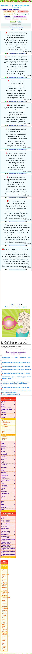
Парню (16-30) (5, 539)
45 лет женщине (5, 521)
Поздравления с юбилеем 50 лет (8, 550)
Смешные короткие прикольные (5, 636)
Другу (10, 9)
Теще (2, 505)
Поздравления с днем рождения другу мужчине (15, 374)
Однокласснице (5, 481)
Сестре (3, 497)
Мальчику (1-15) (5, 535)
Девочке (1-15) (5, 529)
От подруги (25, 14)
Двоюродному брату (6, 410)
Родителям (4, 492)
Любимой (3, 464)
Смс (2, 499)
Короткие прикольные (5, 589)
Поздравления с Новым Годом (4, 568)
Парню (3, 484)
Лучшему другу (7, 14)
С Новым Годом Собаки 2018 (4, 649)
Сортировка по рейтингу (16, 27)
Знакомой (3, 448)
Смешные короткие (4, 586)
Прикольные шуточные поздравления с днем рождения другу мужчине (16, 392)
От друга (16, 14)
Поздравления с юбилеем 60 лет (8, 556)
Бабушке (3, 402)
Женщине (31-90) (5, 534)
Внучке (3, 407)
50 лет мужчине (5, 524)
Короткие (4, 577)
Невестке (3, 478)
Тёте (2, 504)
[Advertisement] (16, 288)
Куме (2, 460)
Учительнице (4, 507)
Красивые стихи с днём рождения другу (17, 53)
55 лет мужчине (5, 527)
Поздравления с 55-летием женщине (6, 547)
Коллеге (3, 452)
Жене (2, 444)
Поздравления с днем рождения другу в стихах (15, 383)
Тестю (2, 502)
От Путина (4, 571)
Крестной (3, 457)
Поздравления (4, 9)
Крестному (4, 459)
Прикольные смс (5, 594)
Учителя (3, 509)
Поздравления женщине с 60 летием (8, 541)
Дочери (3, 418)
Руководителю (5, 494)
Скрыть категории (8, 512)
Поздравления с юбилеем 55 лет (8, 553)
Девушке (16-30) (5, 532)
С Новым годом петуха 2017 (4, 641)
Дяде (2, 443)
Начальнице (4, 476)
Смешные (13, 21)
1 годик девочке (5, 518)
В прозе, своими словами (4, 602)
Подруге (3, 489)
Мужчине (7, 16)
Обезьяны (4, 591)
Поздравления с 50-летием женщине (6, 544)
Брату (2, 404)
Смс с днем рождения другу (11, 395)
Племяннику (4, 486)
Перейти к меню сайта (16, 2)
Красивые (16, 9)
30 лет (2, 519)
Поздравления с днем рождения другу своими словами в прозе (16, 378)
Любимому (4, 465)
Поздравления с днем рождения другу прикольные (16, 359)
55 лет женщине (5, 526)
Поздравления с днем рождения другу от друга (15, 367)
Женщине (3, 446)
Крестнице (4, 456)
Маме (2, 470)
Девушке (3, 413)
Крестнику (4, 454)
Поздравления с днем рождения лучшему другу (15, 364)
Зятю (2, 451)
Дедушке (3, 415)
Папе (2, 483)
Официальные (5, 598)
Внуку (2, 405)
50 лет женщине (5, 523)
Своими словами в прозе (19, 16)
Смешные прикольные (5, 574)
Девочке (3, 412)
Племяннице (4, 488)
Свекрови (3, 496)
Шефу (2, 510)
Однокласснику (5, 480)
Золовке (3, 449)
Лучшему (23, 19)
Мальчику (4, 467)
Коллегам (4, 596)
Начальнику (4, 475)
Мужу (2, 472)
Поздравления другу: (9, 11)
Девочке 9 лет (4, 531)
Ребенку (3, 491)
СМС (19, 21)
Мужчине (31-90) (5, 537)
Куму (2, 462)
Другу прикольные (22, 11)
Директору (4, 417)
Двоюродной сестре (6, 409)
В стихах (7, 19)
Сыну (2, 500)
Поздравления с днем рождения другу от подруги (16, 371)
